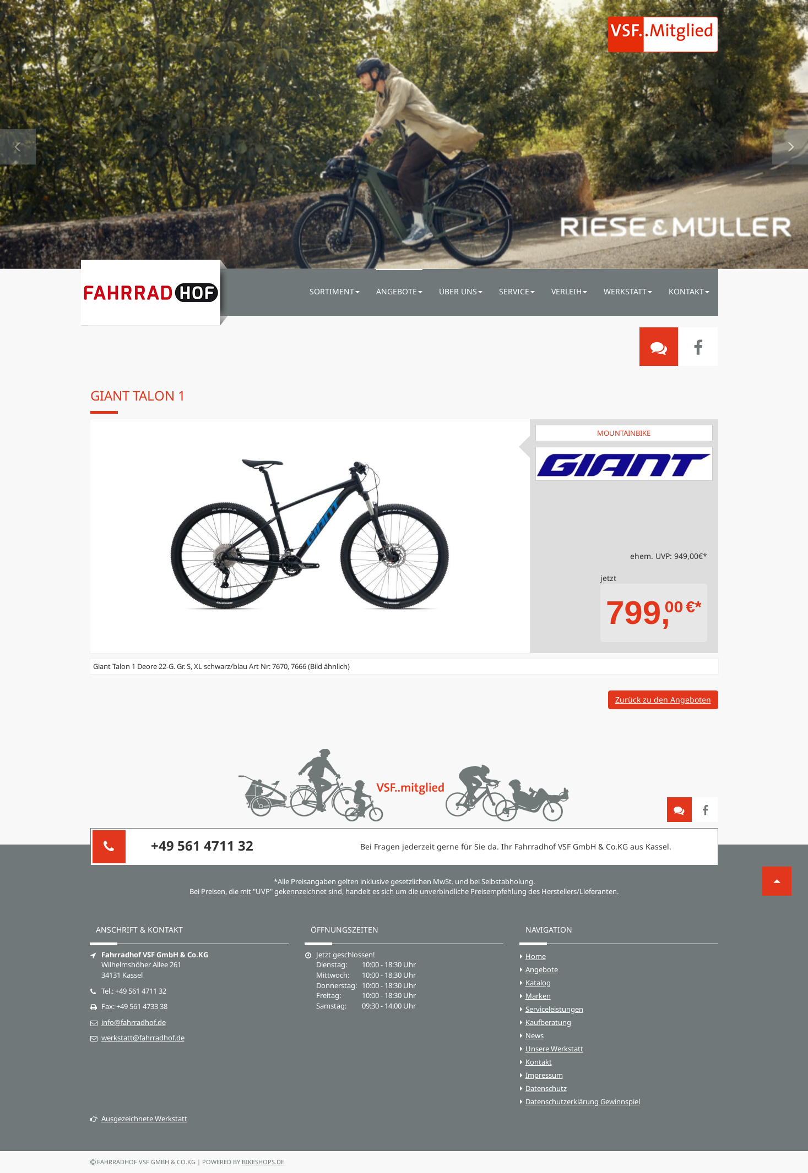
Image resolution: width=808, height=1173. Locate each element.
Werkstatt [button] (628, 291)
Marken (538, 996)
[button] (18, 134)
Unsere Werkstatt (554, 1049)
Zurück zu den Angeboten (663, 699)
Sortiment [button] (335, 291)
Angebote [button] (399, 291)
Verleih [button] (569, 291)
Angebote (541, 969)
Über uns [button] (460, 291)
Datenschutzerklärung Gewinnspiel (582, 1101)
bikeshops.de (263, 1162)
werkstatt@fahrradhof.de (143, 1038)
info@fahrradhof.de (133, 1022)
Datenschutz (546, 1088)
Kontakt (538, 1062)
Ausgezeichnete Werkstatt (138, 1118)
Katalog (538, 983)
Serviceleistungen (554, 1009)
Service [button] (517, 291)
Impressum (544, 1075)
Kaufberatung (548, 1022)
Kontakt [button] (689, 291)
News (534, 1035)
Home (535, 956)
